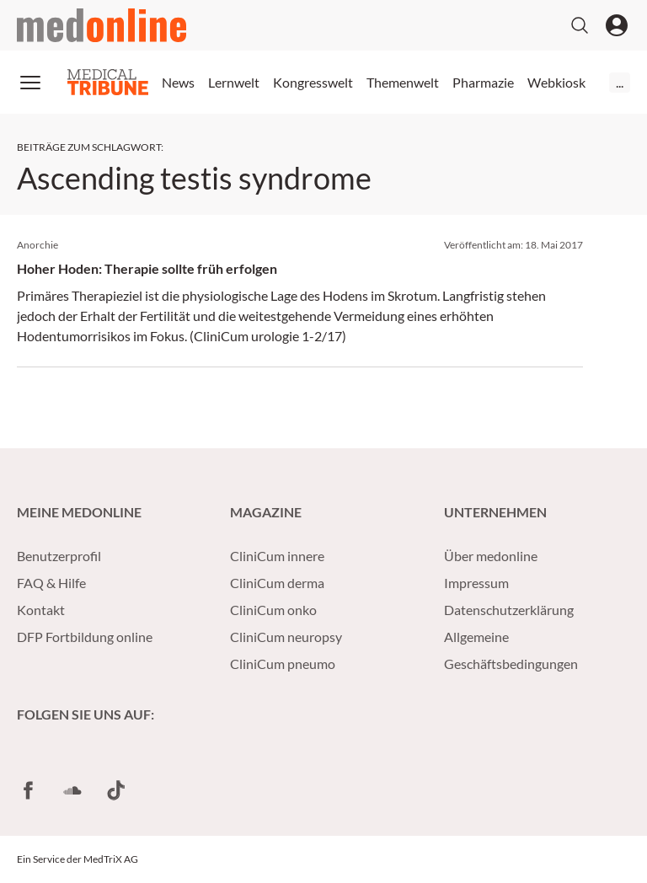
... (619, 82)
